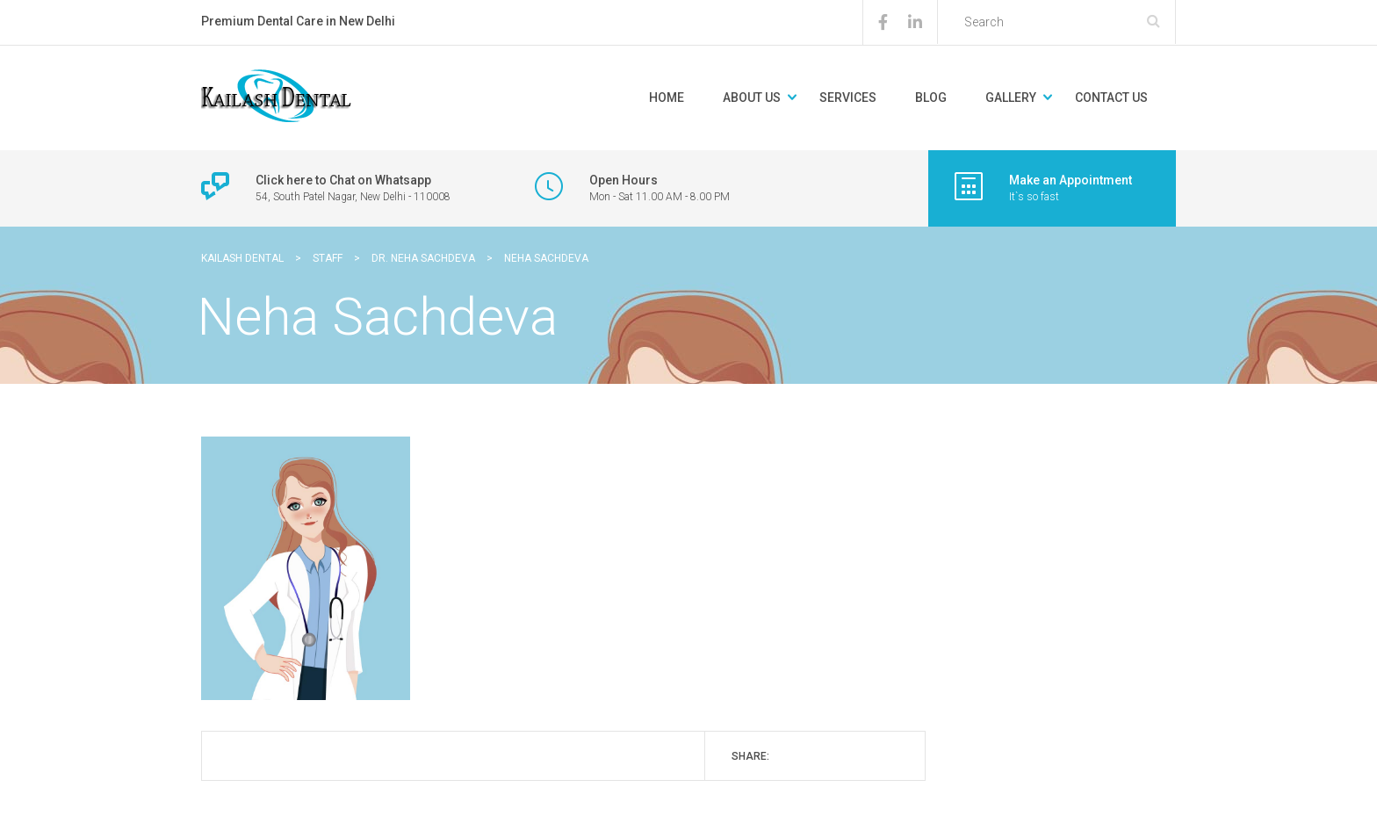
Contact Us (1111, 97)
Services (847, 97)
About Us (752, 97)
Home (666, 97)
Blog (931, 97)
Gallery (1010, 97)
